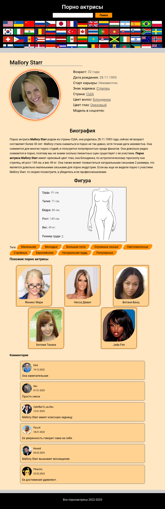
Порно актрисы (82, 7)
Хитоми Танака (46, 344)
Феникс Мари (34, 302)
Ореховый (98, 105)
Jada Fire (119, 344)
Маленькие (28, 246)
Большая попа (75, 246)
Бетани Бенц (131, 302)
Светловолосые (137, 246)
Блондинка (102, 99)
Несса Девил (82, 302)
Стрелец (103, 88)
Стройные (20, 252)
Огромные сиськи (106, 246)
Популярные (104, 252)
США (90, 94)
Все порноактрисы (75, 499)
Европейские (44, 252)
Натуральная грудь (74, 252)
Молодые (51, 246)
